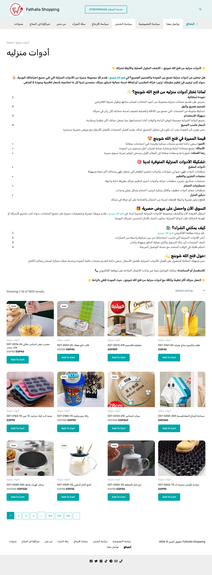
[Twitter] (96, 561)
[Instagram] (101, 561)
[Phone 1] (120, 561)
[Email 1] (115, 561)
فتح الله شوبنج (116, 77)
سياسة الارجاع (100, 24)
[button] (106, 9)
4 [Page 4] (35, 524)
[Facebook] (91, 561)
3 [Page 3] (27, 524)
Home (10, 42)
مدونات (22, 24)
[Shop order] (188, 290)
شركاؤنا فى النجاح (43, 24)
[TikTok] (106, 561)
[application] (192, 24)
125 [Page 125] (63, 524)
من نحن (63, 24)
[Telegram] (110, 561)
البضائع (188, 24)
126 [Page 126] (73, 524)
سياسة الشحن (122, 24)
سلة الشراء (79, 24)
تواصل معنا (170, 24)
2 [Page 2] (19, 524)
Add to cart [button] (19, 361)
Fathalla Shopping (42, 9)
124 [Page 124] (53, 524)
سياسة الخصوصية (147, 24)
